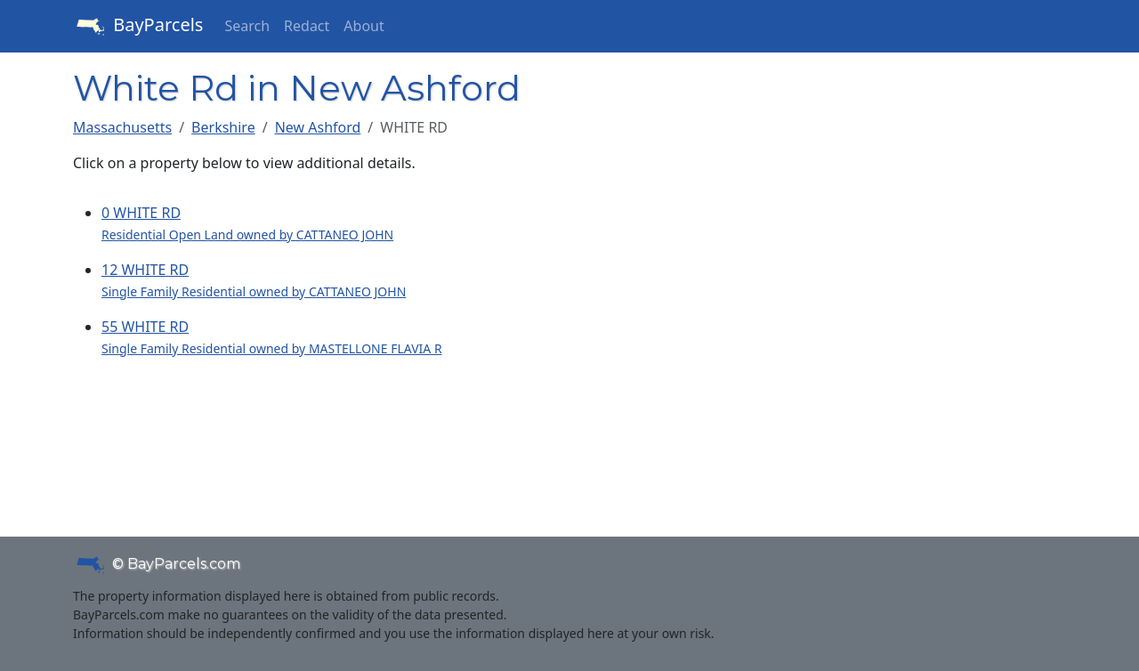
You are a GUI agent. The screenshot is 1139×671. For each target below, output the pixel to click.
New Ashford (318, 127)
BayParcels (138, 26)
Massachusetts (122, 127)
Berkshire (223, 127)
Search (247, 26)
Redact (306, 26)
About (363, 26)
